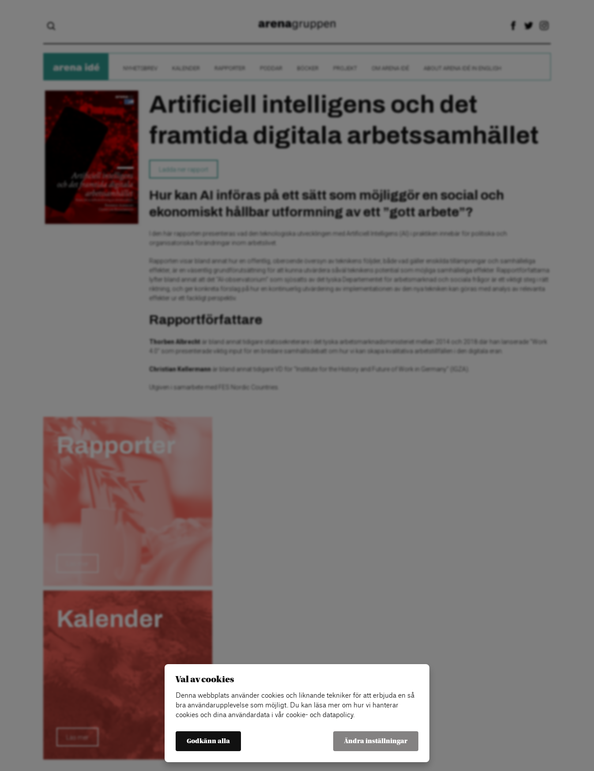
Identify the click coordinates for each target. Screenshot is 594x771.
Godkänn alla (208, 741)
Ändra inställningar (375, 741)
